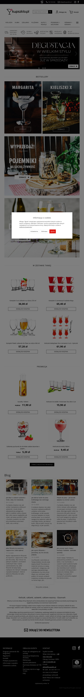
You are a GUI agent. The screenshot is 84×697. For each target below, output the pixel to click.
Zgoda (53, 231)
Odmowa (44, 231)
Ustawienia (34, 231)
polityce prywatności (25, 227)
